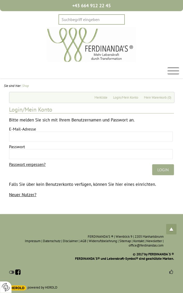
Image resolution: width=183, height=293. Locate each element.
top (171, 229)
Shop (25, 86)
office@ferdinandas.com (146, 245)
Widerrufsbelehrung (103, 241)
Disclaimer (70, 241)
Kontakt (138, 241)
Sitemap (125, 241)
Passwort (17, 146)
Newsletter (154, 241)
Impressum (33, 241)
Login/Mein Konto (125, 97)
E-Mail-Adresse (22, 129)
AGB (83, 241)
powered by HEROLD (42, 287)
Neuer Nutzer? (22, 194)
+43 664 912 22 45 (91, 6)
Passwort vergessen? (27, 164)
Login (163, 169)
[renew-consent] (6, 287)
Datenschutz (52, 241)
